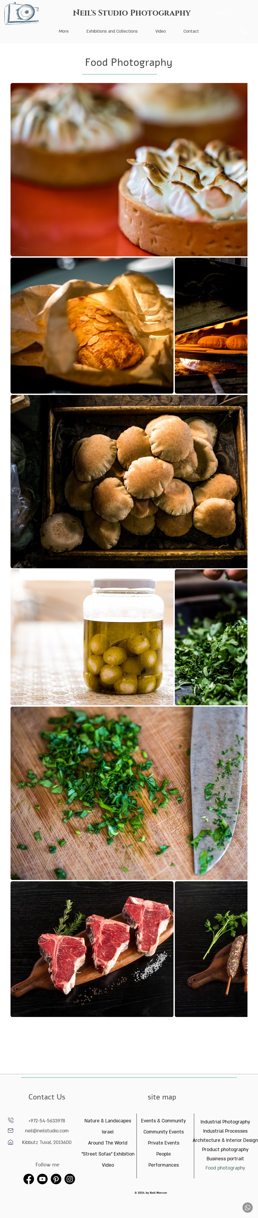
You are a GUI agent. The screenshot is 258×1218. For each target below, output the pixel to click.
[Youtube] (42, 1179)
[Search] (221, 13)
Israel (108, 1132)
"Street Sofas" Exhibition (108, 1154)
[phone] (11, 1120)
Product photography (225, 1150)
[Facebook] (28, 1179)
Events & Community (163, 1121)
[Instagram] (69, 1179)
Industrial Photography (225, 1122)
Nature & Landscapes (108, 1121)
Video (108, 1165)
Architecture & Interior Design (225, 1140)
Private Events (163, 1143)
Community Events (163, 1132)
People (163, 1154)
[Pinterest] (56, 1179)
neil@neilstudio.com (47, 1131)
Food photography (225, 1168)
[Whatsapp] (247, 1207)
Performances (163, 1165)
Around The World (108, 1143)
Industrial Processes (225, 1131)
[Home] (10, 1130)
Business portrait (225, 1159)
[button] (244, 31)
